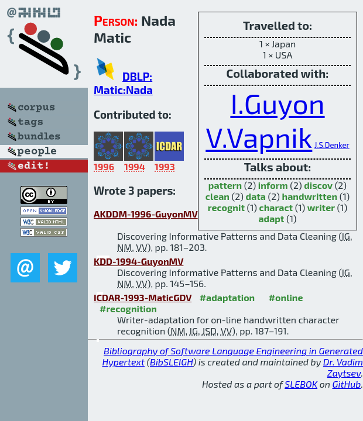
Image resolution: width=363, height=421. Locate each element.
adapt (271, 218)
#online (286, 297)
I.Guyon (277, 103)
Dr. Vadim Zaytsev (343, 367)
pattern (225, 185)
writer (321, 207)
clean (218, 196)
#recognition (128, 308)
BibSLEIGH (171, 361)
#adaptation (227, 297)
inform (273, 185)
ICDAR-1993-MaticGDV (142, 297)
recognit (226, 207)
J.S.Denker (332, 145)
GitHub (347, 383)
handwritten (310, 196)
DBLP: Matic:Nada (123, 83)
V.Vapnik (259, 137)
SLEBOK (301, 383)
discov (318, 185)
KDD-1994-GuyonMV (138, 261)
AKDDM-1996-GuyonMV (146, 213)
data (256, 196)
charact (276, 207)
